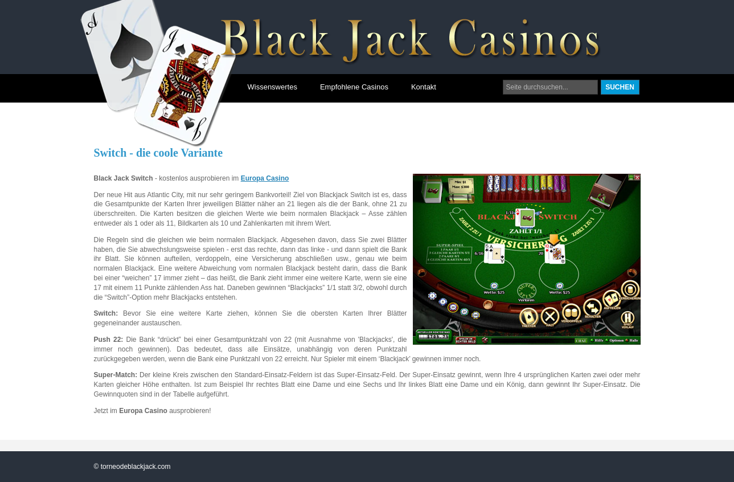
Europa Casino (265, 178)
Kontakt (423, 87)
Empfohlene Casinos (354, 87)
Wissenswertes (272, 87)
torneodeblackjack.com (136, 467)
